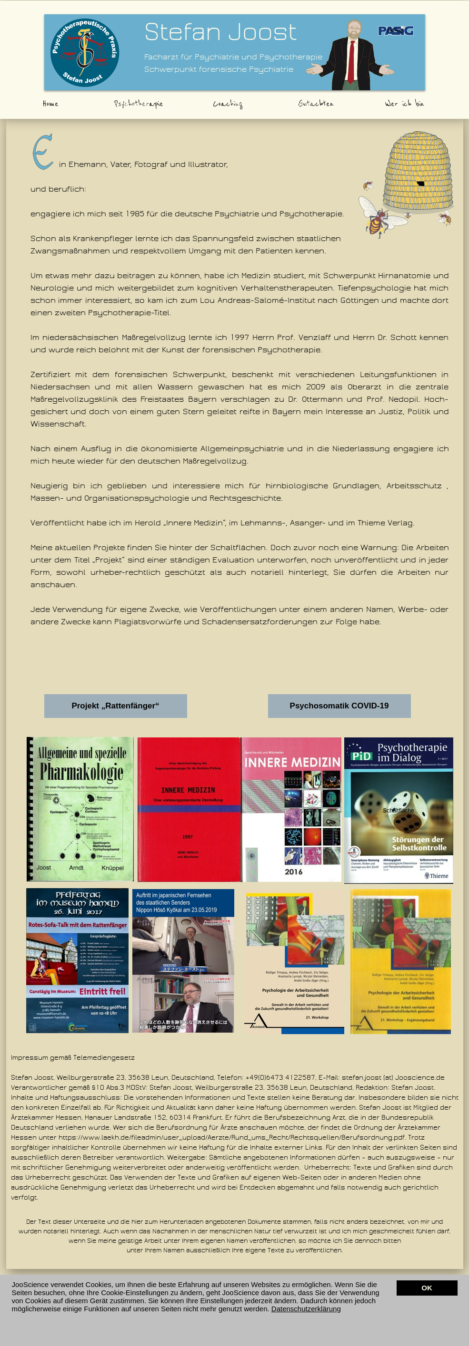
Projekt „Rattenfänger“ (115, 705)
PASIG (395, 31)
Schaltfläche (398, 810)
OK (426, 1288)
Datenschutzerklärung (306, 1309)
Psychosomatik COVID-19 (339, 705)
